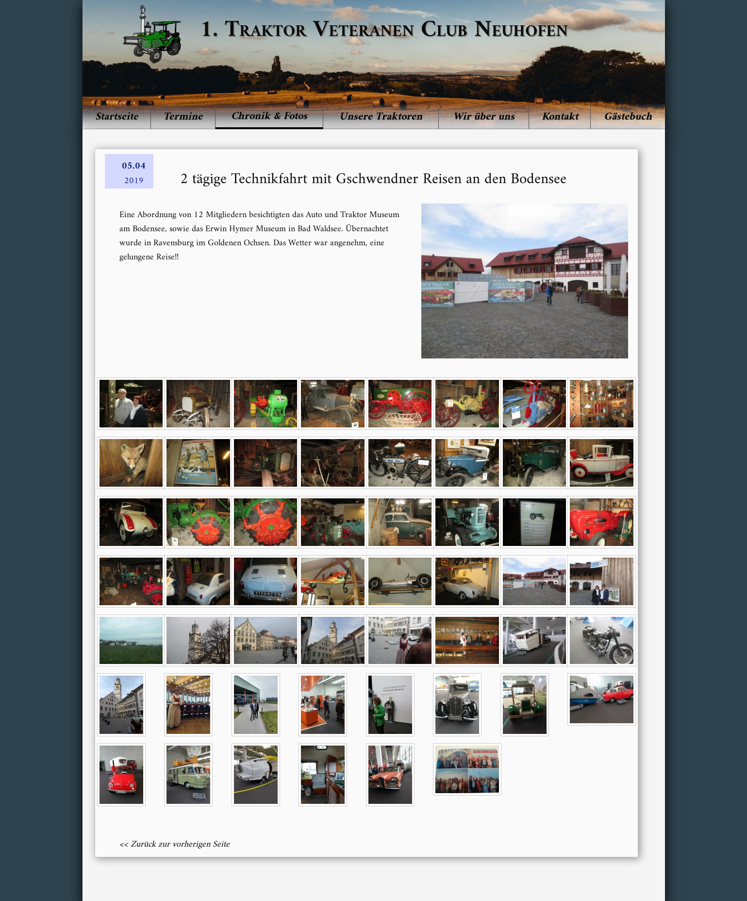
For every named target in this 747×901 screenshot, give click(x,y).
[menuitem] (117, 117)
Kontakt (560, 116)
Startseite (116, 116)
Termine (182, 116)
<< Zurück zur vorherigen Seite (174, 844)
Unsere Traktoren (380, 116)
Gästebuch (628, 116)
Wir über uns (484, 116)
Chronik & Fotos (269, 116)
